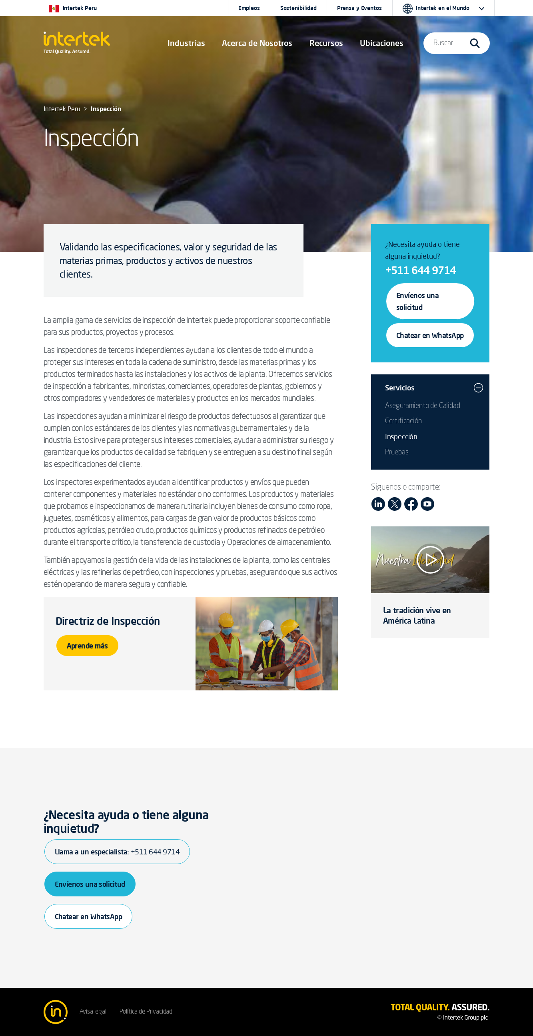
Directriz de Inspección (108, 620)
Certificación (403, 421)
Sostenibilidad (298, 8)
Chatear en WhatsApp (430, 335)
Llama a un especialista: (117, 851)
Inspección (401, 436)
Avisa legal (93, 1012)
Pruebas (397, 452)
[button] (186, 43)
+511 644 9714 (420, 270)
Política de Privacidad (146, 1012)
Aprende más (87, 645)
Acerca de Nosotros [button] (257, 43)
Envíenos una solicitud (417, 301)
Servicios (400, 387)
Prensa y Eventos (359, 8)
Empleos (249, 8)
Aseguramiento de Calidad (422, 406)
